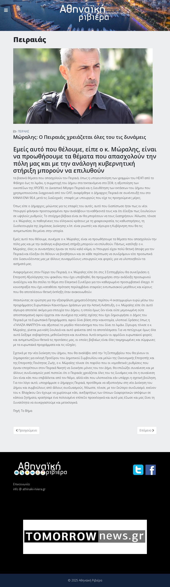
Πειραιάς (23, 131)
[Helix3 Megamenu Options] (6, 10)
